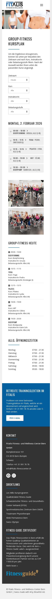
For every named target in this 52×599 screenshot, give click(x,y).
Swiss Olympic (12, 522)
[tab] (26, 131)
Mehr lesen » (12, 565)
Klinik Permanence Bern (17, 517)
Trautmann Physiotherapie (18, 513)
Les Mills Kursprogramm (17, 492)
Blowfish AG (39, 592)
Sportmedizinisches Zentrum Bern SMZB (24, 509)
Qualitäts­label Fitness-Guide (18, 497)
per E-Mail (15, 418)
